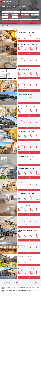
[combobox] (11, 12)
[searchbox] (11, 12)
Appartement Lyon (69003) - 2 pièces (26, 205)
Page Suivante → (34, 282)
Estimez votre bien (11, 3)
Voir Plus (29, 53)
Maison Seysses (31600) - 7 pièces (25, 81)
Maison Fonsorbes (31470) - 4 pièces (26, 181)
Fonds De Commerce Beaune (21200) (26, 119)
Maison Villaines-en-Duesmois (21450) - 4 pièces (28, 268)
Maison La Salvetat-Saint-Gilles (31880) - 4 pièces (28, 106)
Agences (18, 6)
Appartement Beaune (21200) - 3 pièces (26, 244)
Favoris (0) (24, 6)
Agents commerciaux (11, 6)
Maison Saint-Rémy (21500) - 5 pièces (26, 256)
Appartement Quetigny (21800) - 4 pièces (27, 143)
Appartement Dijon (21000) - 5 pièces (26, 193)
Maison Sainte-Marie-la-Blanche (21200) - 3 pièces (29, 44)
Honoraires (32, 3)
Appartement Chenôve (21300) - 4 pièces (27, 168)
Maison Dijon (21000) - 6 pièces (25, 69)
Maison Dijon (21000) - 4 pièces (25, 94)
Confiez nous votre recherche (22, 3)
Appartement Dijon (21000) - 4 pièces (26, 156)
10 (24, 282)
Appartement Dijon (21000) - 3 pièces (26, 57)
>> (39, 282)
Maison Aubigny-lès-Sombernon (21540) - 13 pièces (28, 231)
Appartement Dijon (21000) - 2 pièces (26, 32)
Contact (3, 6)
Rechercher (4, 3)
